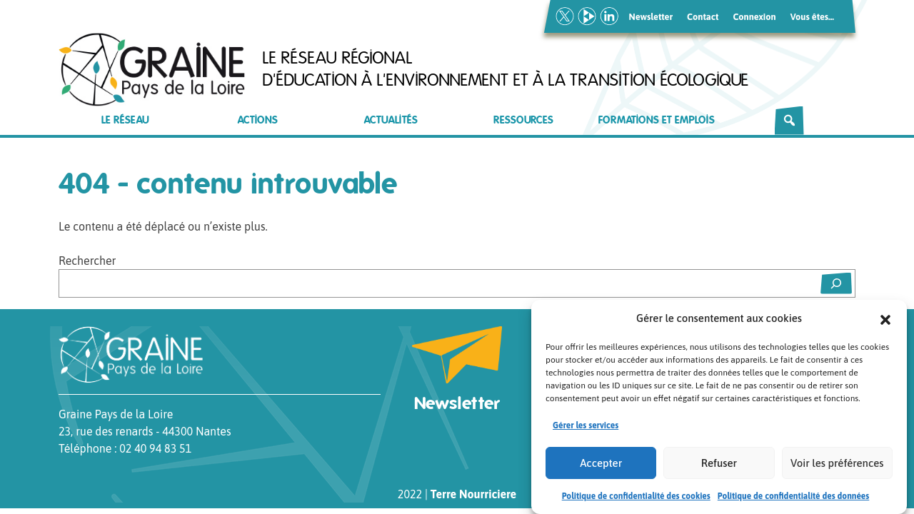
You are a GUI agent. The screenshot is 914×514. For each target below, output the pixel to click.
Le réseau (125, 120)
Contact (702, 16)
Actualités (391, 120)
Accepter (601, 464)
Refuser (719, 464)
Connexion (754, 16)
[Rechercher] (789, 120)
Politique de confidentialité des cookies (636, 497)
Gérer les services (585, 426)
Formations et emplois (656, 120)
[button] (885, 319)
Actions (258, 120)
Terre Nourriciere (473, 494)
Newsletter (651, 16)
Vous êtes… (812, 16)
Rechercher (87, 260)
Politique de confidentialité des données (794, 497)
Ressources (523, 120)
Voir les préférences (836, 464)
